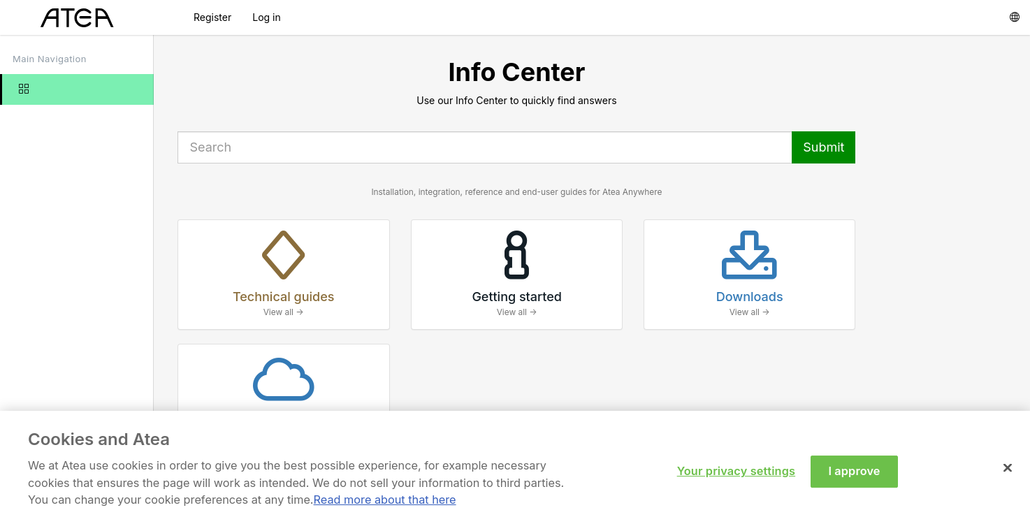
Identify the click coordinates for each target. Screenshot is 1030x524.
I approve (854, 476)
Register (212, 17)
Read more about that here (385, 505)
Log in (266, 17)
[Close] (1007, 473)
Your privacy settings (736, 476)
